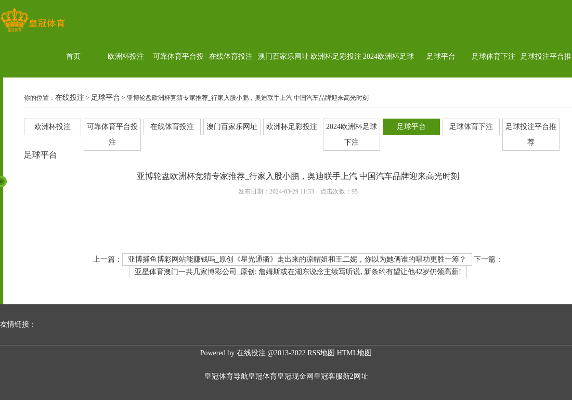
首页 (73, 56)
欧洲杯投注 (126, 56)
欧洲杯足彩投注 (335, 56)
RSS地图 (321, 353)
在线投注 (69, 97)
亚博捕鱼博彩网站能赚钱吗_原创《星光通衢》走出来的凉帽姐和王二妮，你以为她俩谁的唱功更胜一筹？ (297, 259)
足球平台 (441, 56)
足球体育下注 (493, 56)
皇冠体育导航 (226, 376)
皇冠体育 (262, 376)
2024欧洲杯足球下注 (388, 77)
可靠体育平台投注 (178, 77)
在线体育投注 (231, 56)
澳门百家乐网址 (283, 56)
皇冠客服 (328, 376)
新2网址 (355, 376)
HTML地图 (354, 353)
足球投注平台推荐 (546, 77)
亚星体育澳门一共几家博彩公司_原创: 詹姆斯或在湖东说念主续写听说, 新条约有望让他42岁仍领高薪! (298, 272)
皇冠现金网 (295, 376)
